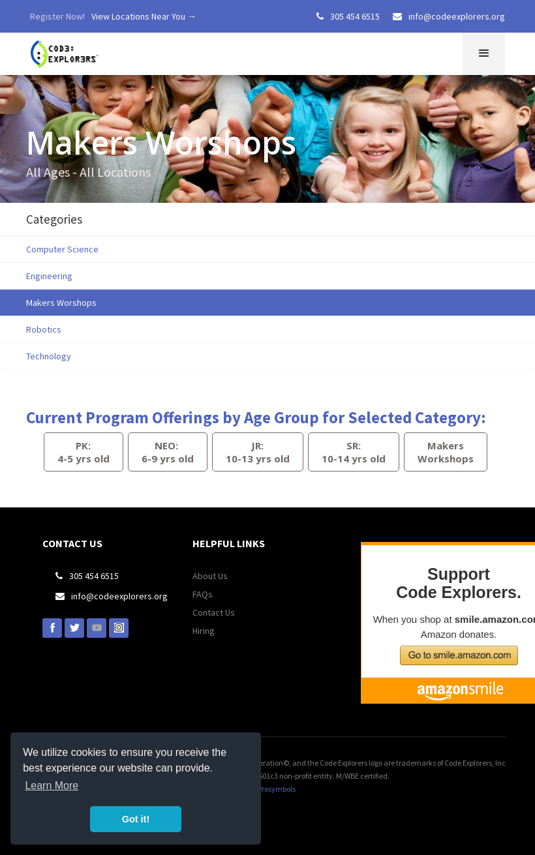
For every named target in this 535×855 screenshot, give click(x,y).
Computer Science (62, 249)
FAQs (202, 594)
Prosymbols (277, 789)
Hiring (203, 631)
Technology (48, 356)
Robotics (43, 329)
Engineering (49, 276)
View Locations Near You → (143, 16)
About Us (210, 576)
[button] (484, 54)
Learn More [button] (51, 785)
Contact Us (213, 612)
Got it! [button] (135, 819)
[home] (65, 50)
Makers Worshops (61, 302)
